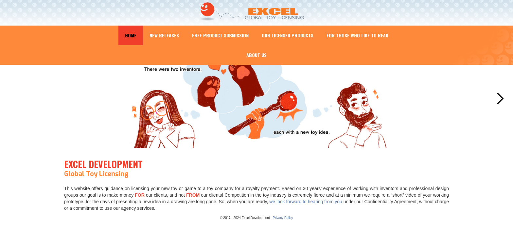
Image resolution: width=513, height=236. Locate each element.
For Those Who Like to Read (357, 35)
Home (130, 35)
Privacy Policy (283, 218)
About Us (256, 54)
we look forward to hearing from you (305, 201)
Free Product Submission (220, 35)
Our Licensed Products (287, 35)
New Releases (164, 35)
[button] (500, 98)
